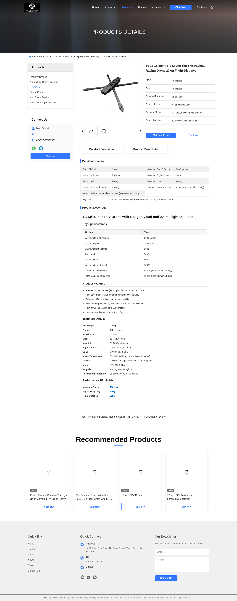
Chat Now (181, 7)
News (31, 560)
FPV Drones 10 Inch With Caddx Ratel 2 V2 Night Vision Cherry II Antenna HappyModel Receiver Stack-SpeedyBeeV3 (93, 497)
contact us (166, 578)
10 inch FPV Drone (131, 495)
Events (142, 7)
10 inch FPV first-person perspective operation (180, 497)
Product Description (146, 149)
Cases (31, 565)
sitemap (63, 597)
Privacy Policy (50, 597)
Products (127, 7)
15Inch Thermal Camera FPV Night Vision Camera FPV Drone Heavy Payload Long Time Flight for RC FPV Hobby (48, 497)
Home (95, 7)
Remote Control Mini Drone (123, 416)
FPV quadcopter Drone (153, 416)
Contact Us (158, 7)
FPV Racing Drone (97, 416)
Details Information (101, 149)
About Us (110, 7)
